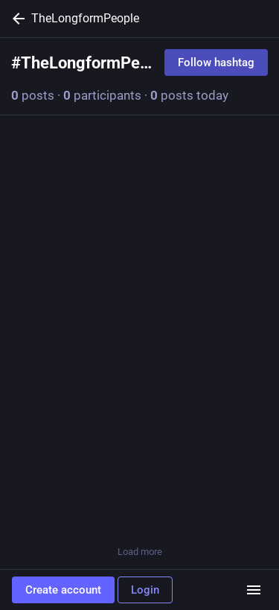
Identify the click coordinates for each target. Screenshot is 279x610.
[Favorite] (140, 509)
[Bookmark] (199, 509)
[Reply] (26, 509)
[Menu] (253, 590)
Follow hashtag (216, 62)
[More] (258, 509)
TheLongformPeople (85, 18)
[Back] (15, 18)
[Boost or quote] (80, 509)
